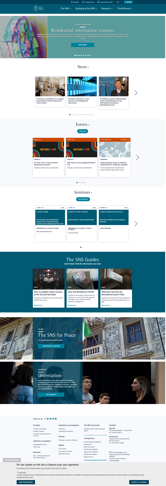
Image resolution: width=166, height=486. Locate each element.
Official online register (91, 455)
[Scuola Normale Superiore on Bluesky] (48, 419)
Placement (62, 429)
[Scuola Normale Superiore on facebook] (53, 419)
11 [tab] (91, 115)
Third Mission (124, 8)
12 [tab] (93, 115)
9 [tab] (87, 115)
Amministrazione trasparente (93, 442)
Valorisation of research (66, 431)
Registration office (65, 454)
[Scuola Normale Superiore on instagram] (45, 419)
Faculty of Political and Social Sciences (42, 435)
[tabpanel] (82, 37)
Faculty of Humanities (40, 429)
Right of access (89, 458)
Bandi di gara (88, 445)
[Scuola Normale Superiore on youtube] (56, 419)
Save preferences (26, 482)
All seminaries (83, 201)
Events (82, 126)
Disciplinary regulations (91, 450)
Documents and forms (66, 452)
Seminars (83, 194)
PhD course (37, 448)
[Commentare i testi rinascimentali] (82, 226)
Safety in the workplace (91, 452)
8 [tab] (90, 56)
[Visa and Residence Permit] (82, 290)
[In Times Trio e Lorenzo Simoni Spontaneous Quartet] (48, 156)
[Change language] (121, 2)
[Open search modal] (128, 2)
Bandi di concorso (90, 447)
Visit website (51, 397)
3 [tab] (79, 56)
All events (82, 133)
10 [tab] (89, 115)
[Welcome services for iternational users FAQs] (116, 290)
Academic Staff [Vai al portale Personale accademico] (90, 2)
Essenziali (22, 473)
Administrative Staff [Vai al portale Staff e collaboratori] (107, 2)
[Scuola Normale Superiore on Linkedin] (50, 419)
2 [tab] (77, 56)
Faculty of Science (39, 431)
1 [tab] (75, 56)
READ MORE (83, 45)
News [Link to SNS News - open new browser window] (83, 67)
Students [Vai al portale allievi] (77, 2)
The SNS (64, 8)
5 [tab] (84, 56)
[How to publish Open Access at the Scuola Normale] (48, 290)
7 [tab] (88, 56)
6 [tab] (86, 56)
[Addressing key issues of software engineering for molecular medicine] (114, 157)
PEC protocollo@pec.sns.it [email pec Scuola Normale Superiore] (119, 452)
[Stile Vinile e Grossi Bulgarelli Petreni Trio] (81, 156)
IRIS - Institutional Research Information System (42, 457)
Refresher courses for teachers (69, 440)
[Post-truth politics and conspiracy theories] (114, 224)
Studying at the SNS (85, 8)
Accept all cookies (139, 482)
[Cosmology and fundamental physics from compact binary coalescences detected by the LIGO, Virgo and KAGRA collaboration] (50, 225)
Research (106, 8)
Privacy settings (11, 460)
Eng (119, 2)
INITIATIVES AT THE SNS (51, 348)
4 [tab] (81, 56)
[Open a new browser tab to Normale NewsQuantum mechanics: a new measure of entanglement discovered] (82, 92)
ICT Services (62, 449)
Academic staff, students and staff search (95, 430)
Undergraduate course (40, 445)
